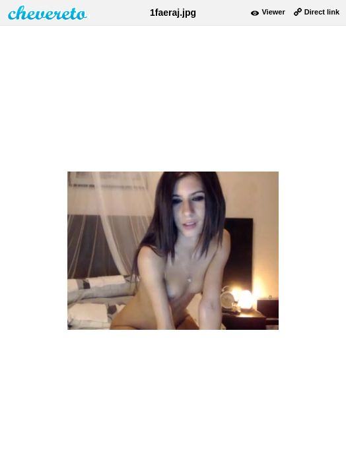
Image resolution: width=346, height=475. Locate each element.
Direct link (321, 12)
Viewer (273, 12)
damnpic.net (48, 12)
